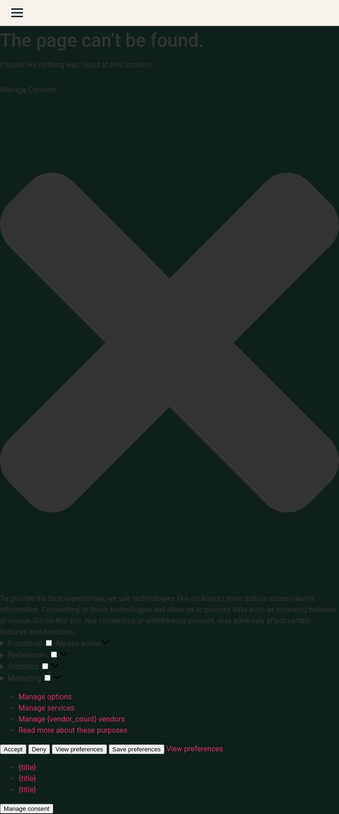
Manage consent (27, 808)
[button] (169, 344)
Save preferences (137, 749)
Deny (39, 749)
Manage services (47, 708)
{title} (27, 767)
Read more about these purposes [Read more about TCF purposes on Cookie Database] (73, 730)
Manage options (45, 696)
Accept (13, 749)
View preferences (79, 749)
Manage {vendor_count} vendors (72, 719)
